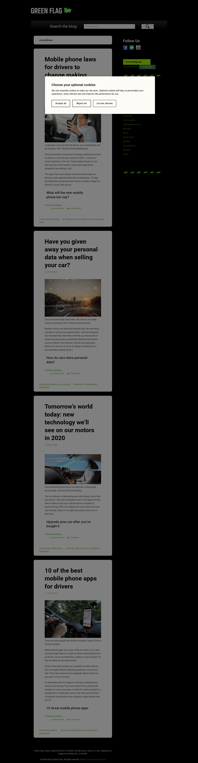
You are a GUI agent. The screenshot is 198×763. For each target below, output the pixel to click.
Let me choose (105, 103)
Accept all (60, 103)
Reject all (82, 103)
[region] (100, 95)
